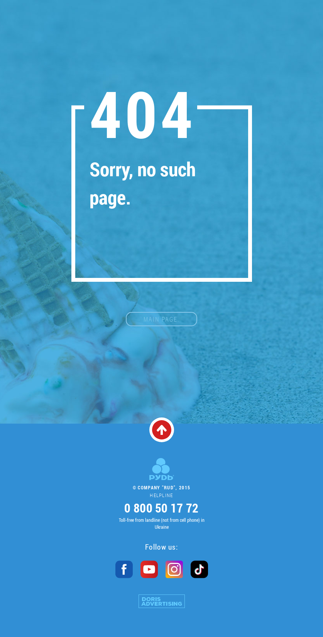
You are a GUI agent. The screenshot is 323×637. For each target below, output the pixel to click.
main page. (161, 319)
